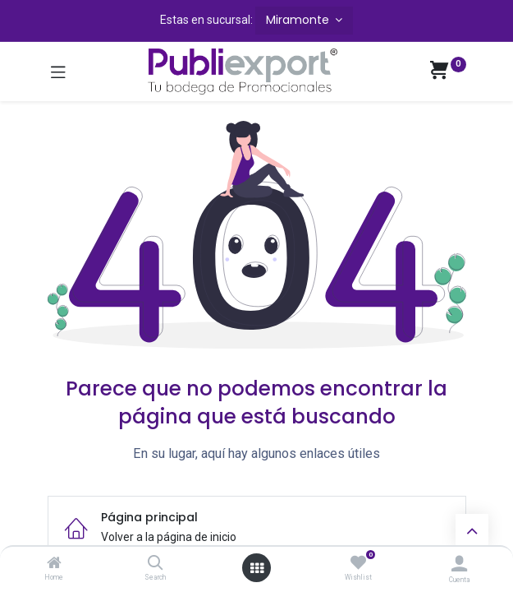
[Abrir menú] (256, 568)
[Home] (54, 564)
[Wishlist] (358, 563)
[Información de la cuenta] (459, 563)
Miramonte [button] (299, 20)
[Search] (155, 564)
